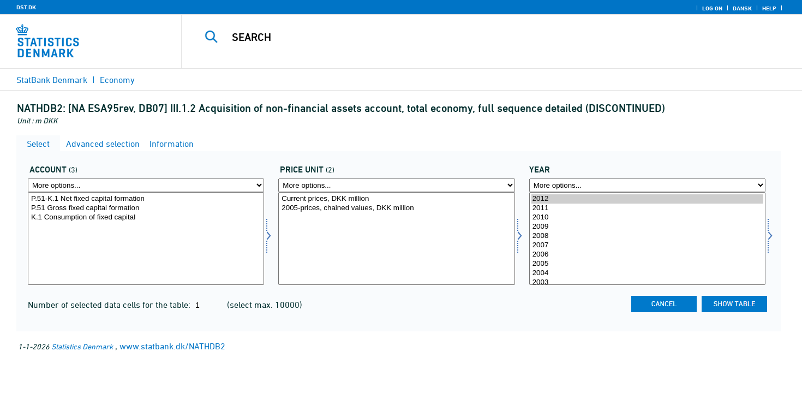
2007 (647, 245)
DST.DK (26, 7)
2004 (647, 273)
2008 (647, 236)
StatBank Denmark (51, 80)
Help (769, 8)
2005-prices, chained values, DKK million (396, 208)
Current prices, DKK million (396, 199)
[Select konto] (146, 238)
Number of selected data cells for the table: (110, 304)
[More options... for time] (647, 185)
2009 (647, 226)
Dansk (742, 8)
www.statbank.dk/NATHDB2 (172, 346)
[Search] (472, 37)
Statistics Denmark (82, 346)
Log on (712, 8)
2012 (647, 199)
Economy (117, 80)
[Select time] (647, 238)
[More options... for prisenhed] (396, 185)
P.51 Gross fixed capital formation (146, 208)
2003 (647, 282)
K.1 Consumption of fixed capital (146, 217)
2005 (647, 264)
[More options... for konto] (146, 185)
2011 (647, 208)
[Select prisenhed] (396, 238)
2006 (647, 254)
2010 (647, 217)
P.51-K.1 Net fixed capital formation (146, 199)
